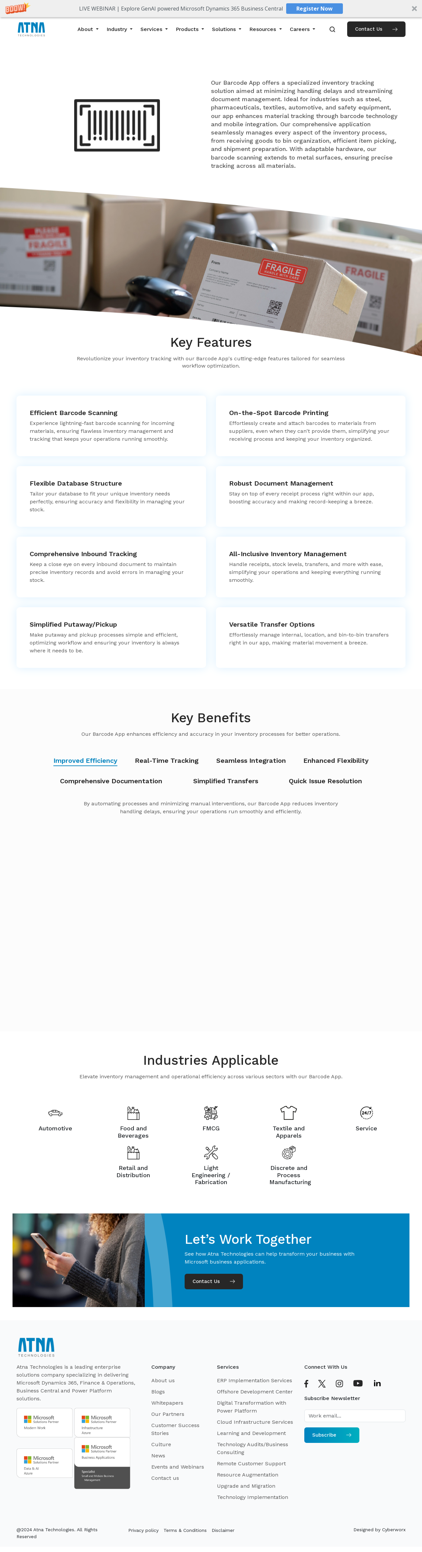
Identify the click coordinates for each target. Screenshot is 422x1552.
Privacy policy (143, 1530)
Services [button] (152, 29)
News (158, 1455)
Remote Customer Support (251, 1463)
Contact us (165, 1478)
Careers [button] (300, 29)
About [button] (86, 29)
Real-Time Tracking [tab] (166, 760)
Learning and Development (251, 1433)
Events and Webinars (177, 1467)
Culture (161, 1444)
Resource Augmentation (247, 1475)
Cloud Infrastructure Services (255, 1422)
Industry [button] (117, 29)
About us (163, 1380)
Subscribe (331, 1435)
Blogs (158, 1391)
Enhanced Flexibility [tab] (336, 760)
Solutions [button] (224, 29)
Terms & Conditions (185, 1530)
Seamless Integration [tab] (251, 760)
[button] (211, 8)
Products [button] (188, 29)
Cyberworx (394, 1529)
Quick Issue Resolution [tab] (325, 781)
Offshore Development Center (255, 1391)
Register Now (314, 8)
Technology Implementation (252, 1497)
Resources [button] (263, 29)
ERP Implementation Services (254, 1380)
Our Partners (167, 1414)
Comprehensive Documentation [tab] (111, 781)
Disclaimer (223, 1530)
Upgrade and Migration (246, 1486)
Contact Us (376, 29)
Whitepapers (167, 1403)
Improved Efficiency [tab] (85, 760)
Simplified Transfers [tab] (225, 781)
